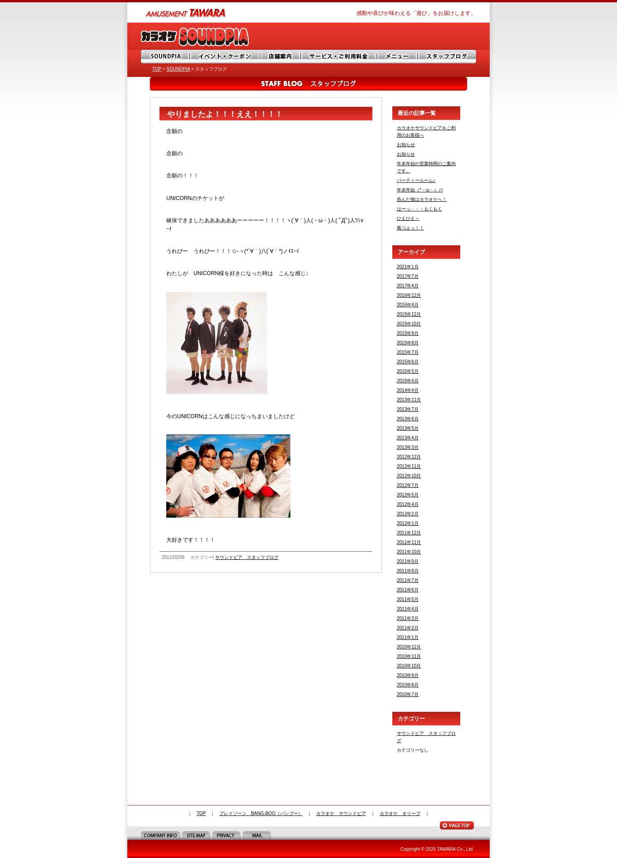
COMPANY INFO (161, 835)
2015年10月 (409, 323)
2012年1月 (408, 523)
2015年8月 (408, 342)
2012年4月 (408, 504)
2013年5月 (408, 428)
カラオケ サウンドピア (341, 813)
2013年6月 (408, 418)
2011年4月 (408, 608)
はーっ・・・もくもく (419, 208)
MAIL (257, 835)
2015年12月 (409, 314)
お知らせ (406, 144)
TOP (156, 69)
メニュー (399, 56)
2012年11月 (409, 466)
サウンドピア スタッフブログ (247, 557)
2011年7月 (408, 580)
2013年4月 (408, 437)
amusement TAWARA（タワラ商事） (186, 12)
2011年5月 (408, 599)
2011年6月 (408, 589)
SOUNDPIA (166, 56)
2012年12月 (409, 456)
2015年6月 (408, 361)
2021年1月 (408, 266)
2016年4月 (408, 304)
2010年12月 (409, 646)
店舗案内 (281, 56)
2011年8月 (408, 570)
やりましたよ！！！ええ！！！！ (225, 114)
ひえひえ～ (408, 218)
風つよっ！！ (410, 227)
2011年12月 (409, 532)
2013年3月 (408, 447)
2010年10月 (409, 665)
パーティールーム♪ (416, 180)
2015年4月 (408, 380)
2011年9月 (408, 561)
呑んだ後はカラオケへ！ (422, 199)
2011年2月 (408, 627)
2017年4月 (408, 285)
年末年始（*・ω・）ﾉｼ (420, 189)
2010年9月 (408, 675)
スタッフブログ (447, 56)
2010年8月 (408, 684)
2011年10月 (409, 551)
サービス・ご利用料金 (340, 56)
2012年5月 (408, 494)
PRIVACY (227, 835)
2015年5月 (408, 371)
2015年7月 (408, 352)
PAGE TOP (457, 825)
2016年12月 (409, 295)
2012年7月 (408, 485)
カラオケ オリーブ (400, 813)
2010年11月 (409, 656)
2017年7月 (408, 276)
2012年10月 (409, 475)
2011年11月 (409, 542)
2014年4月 (408, 390)
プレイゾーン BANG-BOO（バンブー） (261, 813)
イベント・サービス (226, 56)
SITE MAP (197, 835)
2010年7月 (408, 694)
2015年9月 (408, 333)
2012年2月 (408, 513)
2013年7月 (408, 409)
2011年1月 (408, 637)
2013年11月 (409, 399)
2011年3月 (408, 618)
